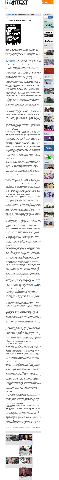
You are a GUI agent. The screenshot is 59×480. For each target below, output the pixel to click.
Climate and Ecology (48, 95)
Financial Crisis (47, 219)
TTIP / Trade (46, 190)
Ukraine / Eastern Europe (47, 200)
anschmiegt (30, 303)
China (45, 66)
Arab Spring (46, 57)
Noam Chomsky (47, 162)
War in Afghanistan (47, 105)
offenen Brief (15, 259)
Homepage (8, 14)
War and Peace (47, 114)
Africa (45, 48)
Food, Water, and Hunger (47, 77)
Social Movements (47, 181)
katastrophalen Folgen (32, 284)
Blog (45, 30)
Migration (45, 143)
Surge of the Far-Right (48, 171)
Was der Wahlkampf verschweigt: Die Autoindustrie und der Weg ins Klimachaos (25, 454)
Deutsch (52, 7)
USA (45, 210)
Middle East (46, 152)
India (45, 86)
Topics (45, 45)
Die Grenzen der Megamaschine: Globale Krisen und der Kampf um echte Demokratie (25, 466)
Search (50, 17)
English (52, 8)
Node (13, 14)
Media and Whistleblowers (46, 134)
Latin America (46, 123)
